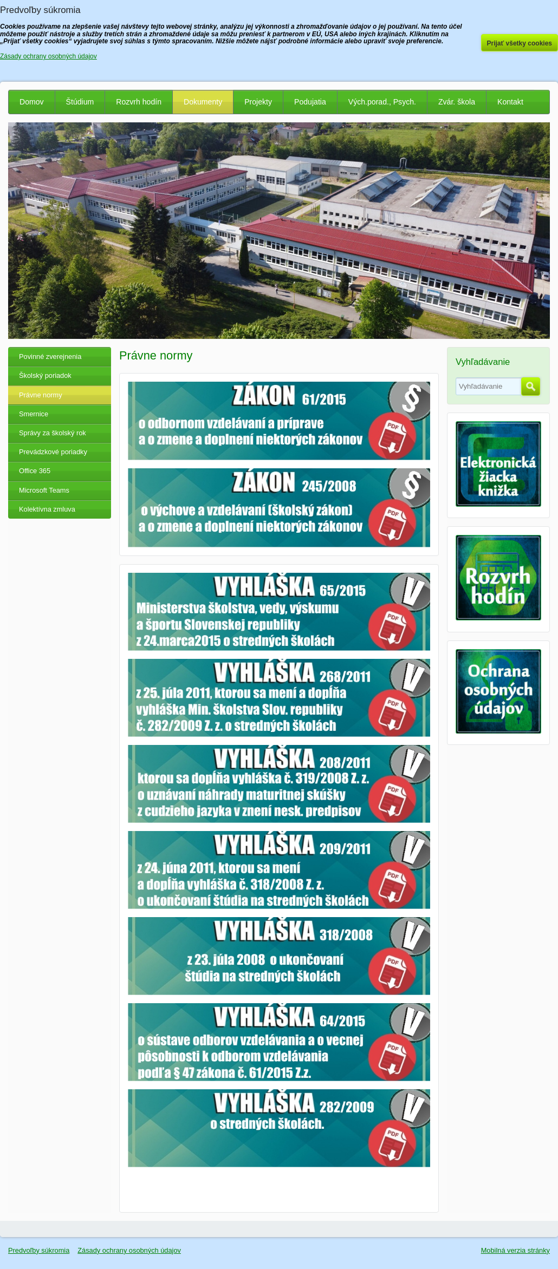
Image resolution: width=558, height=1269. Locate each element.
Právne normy (40, 395)
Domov (32, 101)
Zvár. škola (456, 101)
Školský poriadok (45, 375)
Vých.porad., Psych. (382, 101)
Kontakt (510, 101)
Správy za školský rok (52, 433)
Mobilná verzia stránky (515, 1250)
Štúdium (80, 101)
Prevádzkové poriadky (53, 452)
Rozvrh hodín (138, 101)
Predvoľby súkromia (38, 1250)
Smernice (33, 414)
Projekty (258, 101)
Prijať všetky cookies (520, 43)
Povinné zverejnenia (50, 356)
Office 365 (34, 471)
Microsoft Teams (44, 490)
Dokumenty (203, 101)
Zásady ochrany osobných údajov (129, 1250)
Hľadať (530, 386)
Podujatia (310, 101)
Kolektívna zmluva (47, 509)
